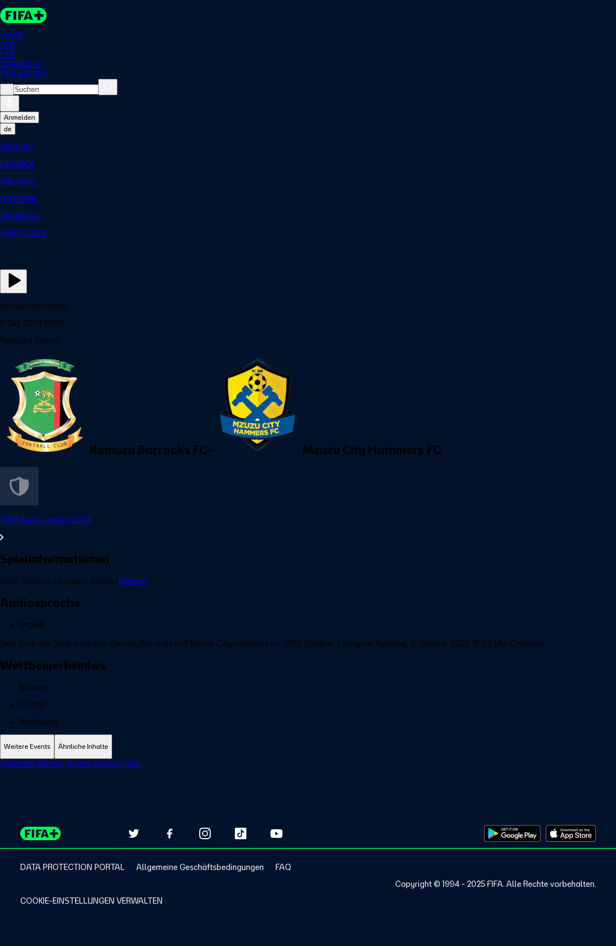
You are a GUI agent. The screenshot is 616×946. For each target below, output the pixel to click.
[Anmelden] (9, 103)
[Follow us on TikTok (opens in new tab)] (240, 833)
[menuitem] (308, 147)
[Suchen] (107, 87)
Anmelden (19, 117)
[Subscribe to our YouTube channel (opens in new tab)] (276, 833)
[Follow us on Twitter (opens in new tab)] (133, 833)
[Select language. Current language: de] (7, 129)
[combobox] (56, 89)
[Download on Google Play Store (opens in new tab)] (512, 833)
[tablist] (308, 746)
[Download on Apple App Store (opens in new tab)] (571, 833)
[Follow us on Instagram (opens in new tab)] (205, 833)
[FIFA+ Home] (23, 15)
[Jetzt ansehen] (13, 281)
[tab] (27, 746)
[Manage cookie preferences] (91, 900)
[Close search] (7, 89)
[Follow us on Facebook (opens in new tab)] (169, 833)
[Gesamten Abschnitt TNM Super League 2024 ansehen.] (308, 528)
